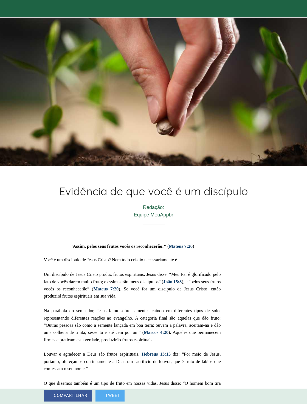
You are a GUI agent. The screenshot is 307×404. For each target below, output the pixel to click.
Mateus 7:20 (181, 246)
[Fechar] (8, 9)
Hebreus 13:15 (156, 354)
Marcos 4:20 (156, 332)
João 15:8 (172, 281)
